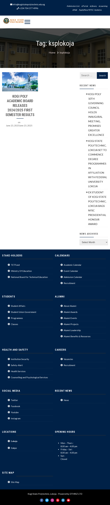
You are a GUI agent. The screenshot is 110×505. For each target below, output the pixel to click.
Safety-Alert (17, 365)
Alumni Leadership (72, 330)
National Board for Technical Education (29, 277)
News (66, 400)
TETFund (15, 265)
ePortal (84, 6)
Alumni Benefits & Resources (77, 336)
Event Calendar (71, 271)
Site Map (15, 482)
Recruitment (69, 283)
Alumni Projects (71, 324)
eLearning (103, 6)
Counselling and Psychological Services (29, 377)
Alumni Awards (71, 312)
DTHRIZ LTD (76, 494)
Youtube (15, 412)
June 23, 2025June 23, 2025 (19, 125)
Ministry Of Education (21, 271)
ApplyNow (83, 10)
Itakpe (14, 448)
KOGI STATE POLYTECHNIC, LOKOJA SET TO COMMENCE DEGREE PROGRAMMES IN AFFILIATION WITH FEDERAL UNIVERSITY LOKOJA (97, 163)
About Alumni (70, 306)
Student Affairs (18, 306)
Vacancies (68, 359)
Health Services (18, 371)
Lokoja (14, 441)
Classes (14, 324)
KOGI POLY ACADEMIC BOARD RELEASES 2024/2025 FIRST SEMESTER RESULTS (20, 105)
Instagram (15, 418)
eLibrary (93, 6)
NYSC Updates (95, 10)
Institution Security (20, 359)
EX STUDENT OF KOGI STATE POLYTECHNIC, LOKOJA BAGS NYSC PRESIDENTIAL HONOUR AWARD (97, 208)
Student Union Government (23, 312)
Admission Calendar (73, 277)
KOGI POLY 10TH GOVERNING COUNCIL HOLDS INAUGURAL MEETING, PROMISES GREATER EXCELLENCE (96, 114)
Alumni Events (70, 318)
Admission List (73, 6)
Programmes (17, 318)
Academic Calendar (72, 265)
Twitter (14, 400)
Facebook (15, 406)
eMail (74, 10)
